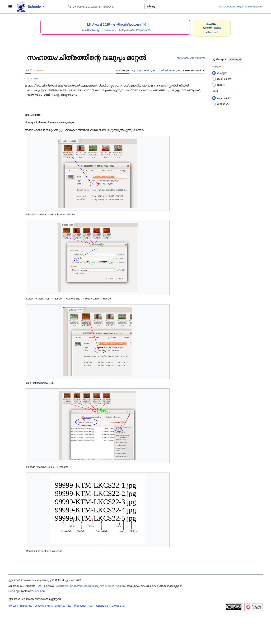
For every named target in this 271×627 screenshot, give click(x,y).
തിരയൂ (151, 6)
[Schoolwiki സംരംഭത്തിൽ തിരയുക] (105, 6)
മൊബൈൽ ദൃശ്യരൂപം (110, 605)
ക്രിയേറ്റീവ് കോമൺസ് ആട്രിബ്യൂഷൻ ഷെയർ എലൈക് (91, 586)
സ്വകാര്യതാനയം (20, 605)
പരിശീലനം (109, 30)
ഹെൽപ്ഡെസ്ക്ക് (90, 30)
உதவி (216, 32)
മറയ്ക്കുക (235, 59)
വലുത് (221, 84)
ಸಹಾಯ (217, 27)
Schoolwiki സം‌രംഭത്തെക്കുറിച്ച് (53, 605)
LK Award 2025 (98, 24)
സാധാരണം (224, 78)
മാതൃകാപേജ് (126, 30)
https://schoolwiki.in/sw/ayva (191, 58)
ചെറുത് (221, 72)
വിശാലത (222, 103)
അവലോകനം (143, 30)
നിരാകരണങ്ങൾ (83, 605)
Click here (39, 591)
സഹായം (32, 78)
